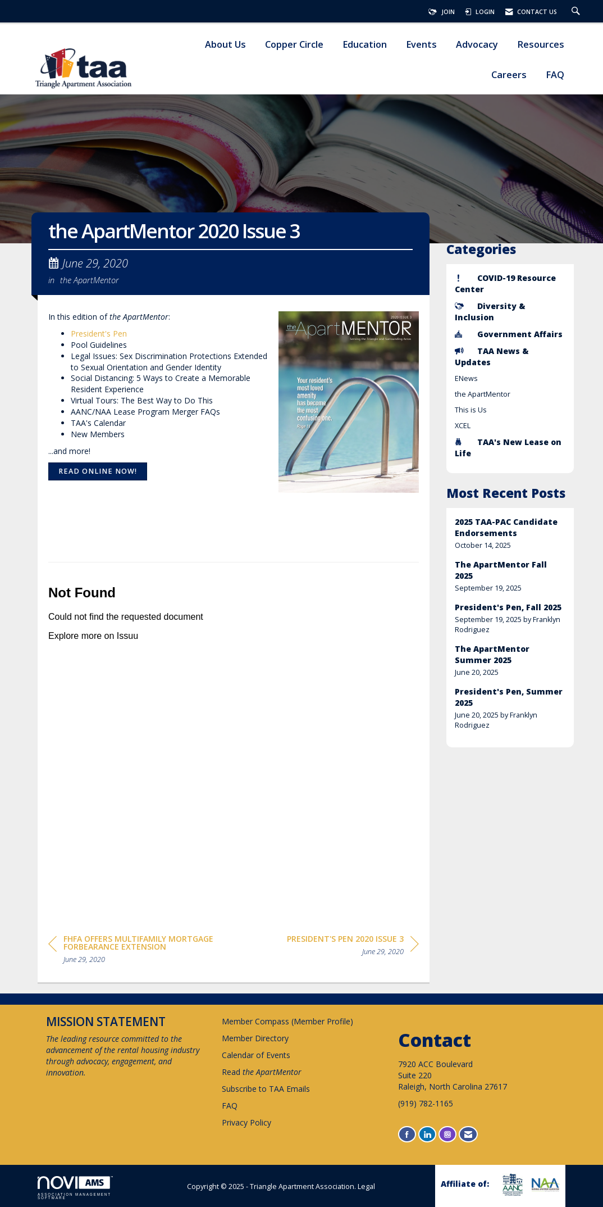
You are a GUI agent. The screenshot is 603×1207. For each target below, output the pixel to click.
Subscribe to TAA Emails (266, 1088)
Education (364, 45)
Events (421, 45)
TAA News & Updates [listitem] (492, 356)
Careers (509, 75)
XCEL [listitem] (462, 425)
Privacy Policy (246, 1122)
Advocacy (477, 45)
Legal (366, 1186)
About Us (225, 45)
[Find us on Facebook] (407, 1134)
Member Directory (255, 1038)
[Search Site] (577, 12)
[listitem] (510, 533)
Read (262, 1072)
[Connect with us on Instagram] (447, 1134)
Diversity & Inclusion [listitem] (490, 312)
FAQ (555, 75)
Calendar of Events (256, 1055)
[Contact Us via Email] (468, 1134)
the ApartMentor (89, 279)
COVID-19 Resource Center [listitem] (505, 283)
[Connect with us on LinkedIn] (427, 1134)
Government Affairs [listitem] (509, 334)
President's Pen (99, 333)
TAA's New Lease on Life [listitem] (508, 448)
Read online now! (97, 471)
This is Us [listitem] (471, 410)
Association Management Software (75, 1188)
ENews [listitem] (466, 378)
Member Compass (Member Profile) (287, 1021)
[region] (353, 947)
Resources (540, 45)
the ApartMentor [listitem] (482, 394)
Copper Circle (294, 45)
